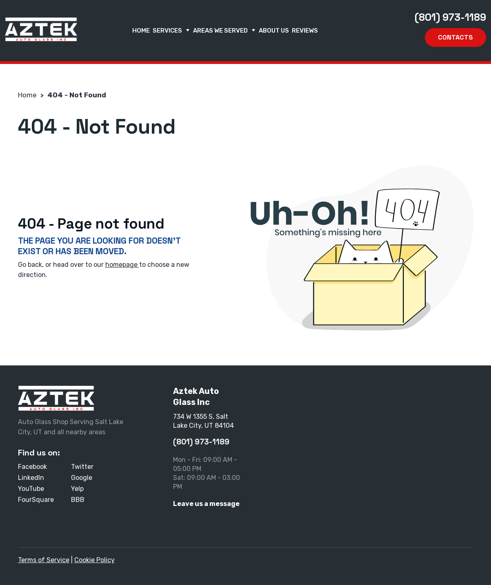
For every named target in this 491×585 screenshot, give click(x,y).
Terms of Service (43, 560)
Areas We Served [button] (224, 30)
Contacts (455, 37)
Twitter (82, 467)
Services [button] (171, 30)
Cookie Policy (94, 560)
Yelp (77, 489)
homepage (122, 264)
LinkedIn (31, 478)
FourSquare (36, 500)
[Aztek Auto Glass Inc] (41, 29)
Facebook (32, 467)
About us (274, 30)
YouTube (31, 489)
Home (141, 30)
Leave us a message (206, 504)
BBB (77, 500)
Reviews (305, 30)
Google (81, 478)
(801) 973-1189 (450, 17)
